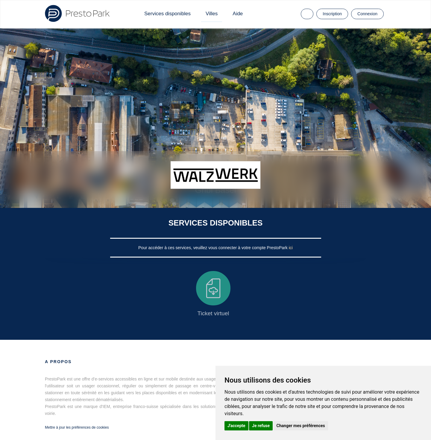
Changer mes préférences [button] (301, 425)
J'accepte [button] (236, 425)
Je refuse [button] (261, 425)
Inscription (332, 13)
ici (291, 247)
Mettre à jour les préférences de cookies (77, 427)
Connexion (367, 13)
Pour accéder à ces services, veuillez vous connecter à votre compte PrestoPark (213, 247)
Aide (238, 13)
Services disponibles (167, 13)
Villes (212, 13)
